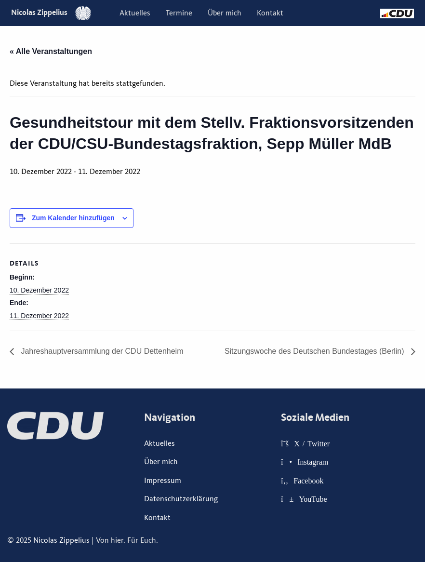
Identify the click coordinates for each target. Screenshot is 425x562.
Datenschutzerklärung (181, 499)
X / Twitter (312, 443)
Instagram (312, 462)
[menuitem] (135, 13)
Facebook (308, 480)
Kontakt (270, 13)
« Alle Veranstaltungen (51, 51)
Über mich (224, 13)
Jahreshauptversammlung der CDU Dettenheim (101, 351)
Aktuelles (135, 13)
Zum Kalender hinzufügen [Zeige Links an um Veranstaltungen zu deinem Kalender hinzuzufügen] (73, 218)
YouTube (313, 499)
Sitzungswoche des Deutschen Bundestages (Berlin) (315, 351)
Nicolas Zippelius (51, 12)
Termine (179, 13)
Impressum (162, 480)
